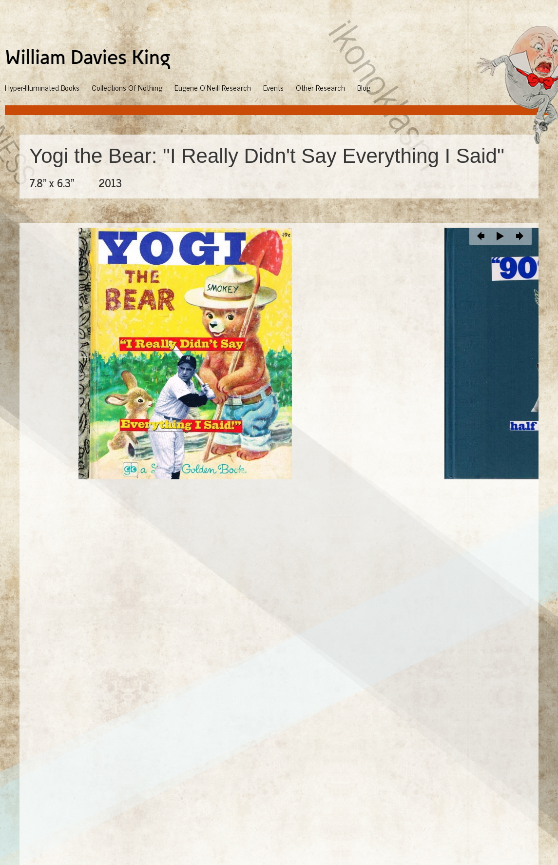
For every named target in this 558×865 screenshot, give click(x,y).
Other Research (320, 87)
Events (273, 87)
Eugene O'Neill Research (212, 87)
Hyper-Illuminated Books (42, 87)
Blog (363, 87)
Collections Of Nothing (127, 87)
